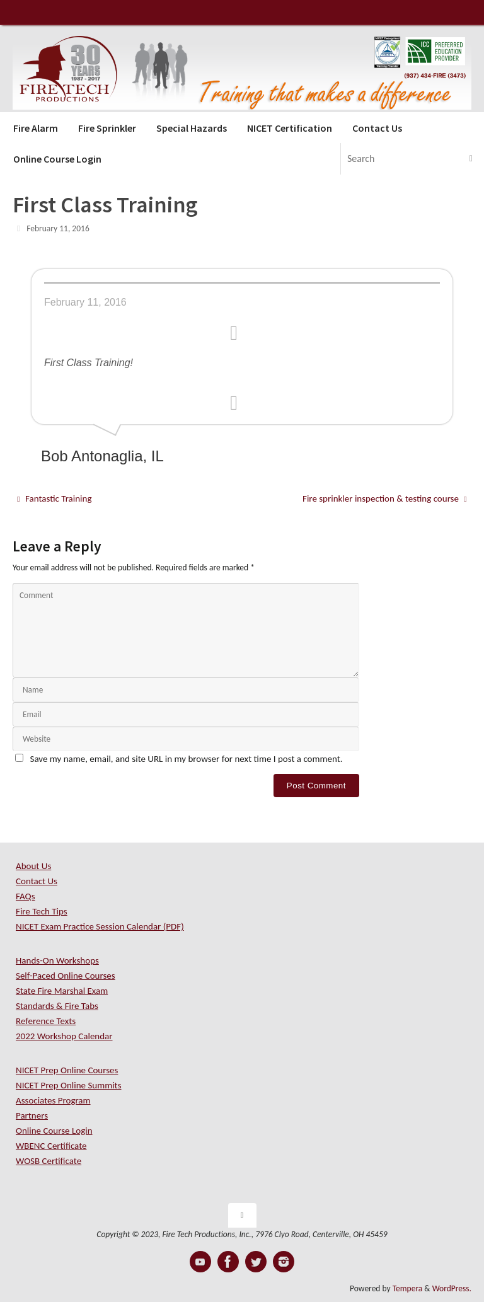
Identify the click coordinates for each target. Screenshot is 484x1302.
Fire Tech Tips (41, 911)
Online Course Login (54, 1130)
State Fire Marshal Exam (62, 990)
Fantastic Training (54, 498)
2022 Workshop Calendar (64, 1036)
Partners (32, 1115)
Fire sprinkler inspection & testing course (384, 498)
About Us (33, 866)
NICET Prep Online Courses (67, 1070)
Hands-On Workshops (57, 960)
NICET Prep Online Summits (69, 1085)
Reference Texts (46, 1021)
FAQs (25, 896)
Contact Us (36, 881)
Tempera (408, 1288)
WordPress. (451, 1288)
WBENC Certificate (51, 1145)
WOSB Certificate (48, 1161)
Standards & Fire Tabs (57, 1005)
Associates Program (53, 1100)
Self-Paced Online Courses (65, 975)
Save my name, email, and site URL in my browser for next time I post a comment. (186, 758)
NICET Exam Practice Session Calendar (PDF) (100, 926)
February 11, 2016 (57, 228)
